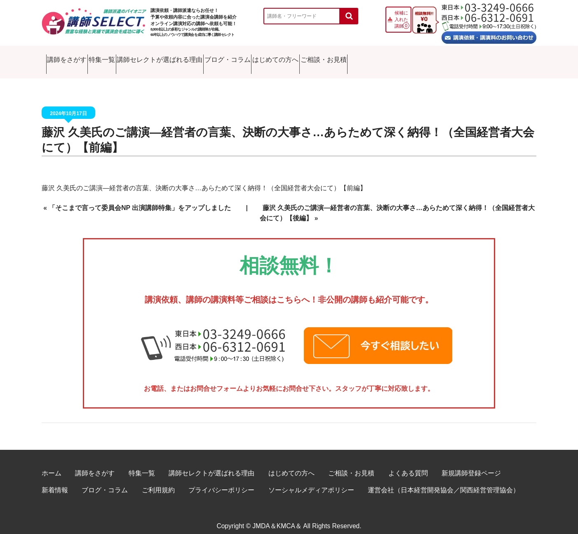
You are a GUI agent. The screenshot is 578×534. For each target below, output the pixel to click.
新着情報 (55, 481)
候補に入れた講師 (401, 19)
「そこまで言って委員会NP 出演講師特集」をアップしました (140, 199)
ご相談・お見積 (493, 57)
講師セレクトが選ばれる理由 (234, 57)
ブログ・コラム (332, 57)
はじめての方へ (413, 57)
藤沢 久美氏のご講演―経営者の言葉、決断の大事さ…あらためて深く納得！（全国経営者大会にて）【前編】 (204, 179)
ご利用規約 (158, 481)
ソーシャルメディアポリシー (311, 481)
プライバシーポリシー (221, 481)
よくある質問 (408, 464)
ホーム (51, 464)
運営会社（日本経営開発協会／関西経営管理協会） (443, 481)
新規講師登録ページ (471, 464)
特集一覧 (144, 57)
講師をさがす (76, 57)
